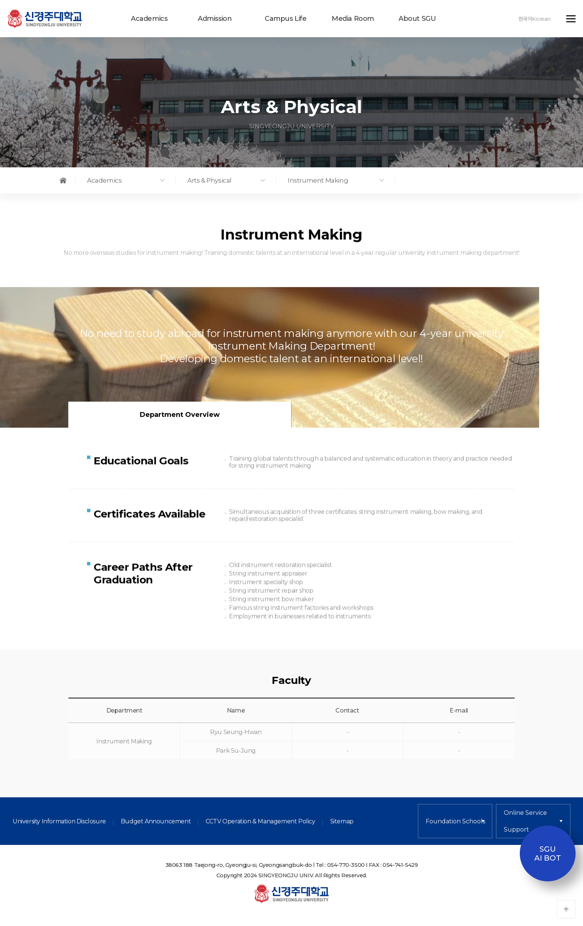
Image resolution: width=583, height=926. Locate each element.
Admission (215, 19)
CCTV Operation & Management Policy (260, 822)
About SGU (417, 19)
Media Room (353, 19)
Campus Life (286, 19)
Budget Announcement (156, 822)
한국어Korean (534, 19)
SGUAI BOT (547, 853)
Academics (149, 19)
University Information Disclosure (59, 822)
